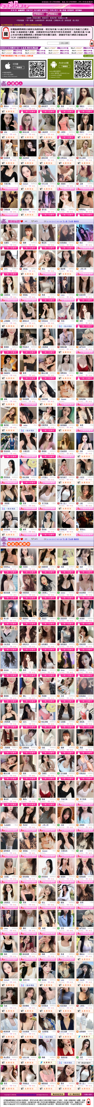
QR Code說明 (88, 56)
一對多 (15, 184)
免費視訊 (15, 106)
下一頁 (64, 221)
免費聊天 (72, 567)
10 (61, 221)
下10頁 (70, 221)
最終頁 (76, 221)
